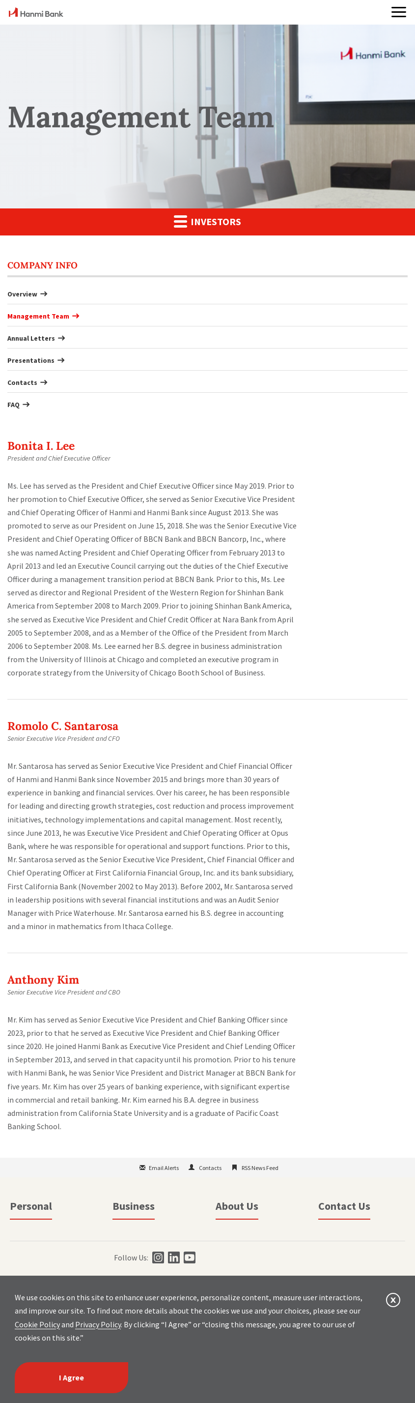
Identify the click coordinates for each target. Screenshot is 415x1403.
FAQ (13, 404)
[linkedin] (173, 1257)
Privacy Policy (98, 1324)
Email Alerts (164, 1167)
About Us (237, 1206)
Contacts (22, 382)
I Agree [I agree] (71, 1377)
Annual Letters (31, 338)
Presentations (31, 360)
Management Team (38, 316)
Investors (207, 221)
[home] (36, 14)
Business (133, 1206)
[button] (398, 12)
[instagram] (157, 1257)
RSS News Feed (260, 1167)
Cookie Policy (37, 1324)
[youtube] (188, 1257)
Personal (31, 1206)
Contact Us (344, 1206)
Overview (22, 294)
